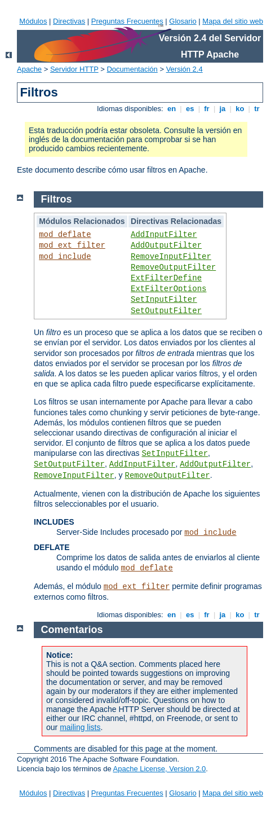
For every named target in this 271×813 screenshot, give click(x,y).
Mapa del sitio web (232, 21)
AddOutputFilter (166, 245)
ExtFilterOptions (168, 288)
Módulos (33, 21)
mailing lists (80, 727)
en (171, 108)
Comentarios (72, 629)
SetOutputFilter (166, 310)
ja (222, 108)
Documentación (131, 69)
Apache (29, 69)
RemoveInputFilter (171, 256)
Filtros (56, 199)
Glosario (182, 21)
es (190, 108)
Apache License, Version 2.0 (159, 768)
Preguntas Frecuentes (127, 21)
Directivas (69, 21)
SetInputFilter (164, 299)
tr (257, 108)
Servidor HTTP (74, 69)
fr (207, 108)
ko (240, 108)
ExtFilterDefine (166, 278)
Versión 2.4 (184, 69)
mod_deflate (65, 234)
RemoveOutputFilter (173, 267)
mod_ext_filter (72, 245)
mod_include (65, 256)
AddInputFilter (164, 234)
